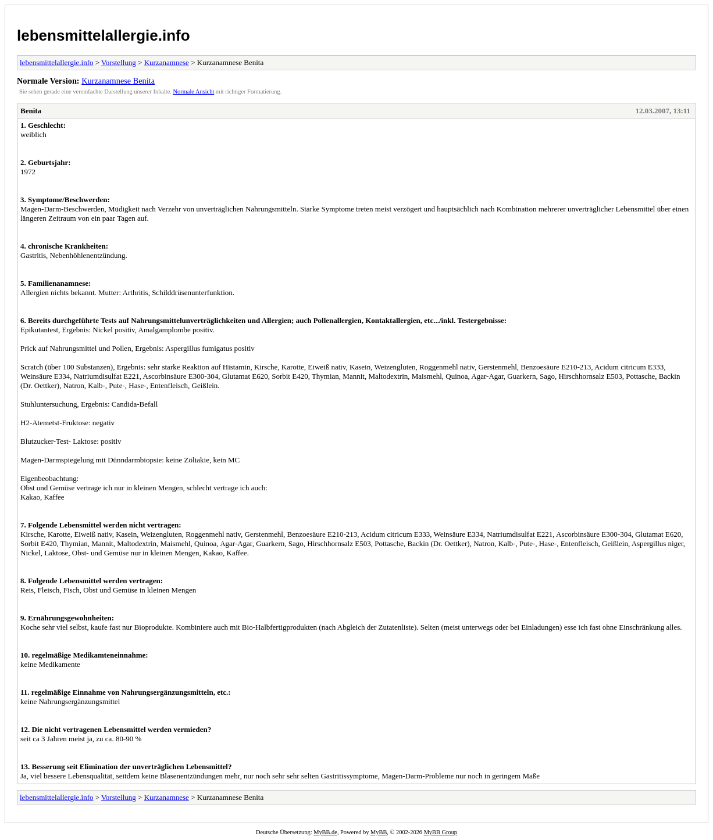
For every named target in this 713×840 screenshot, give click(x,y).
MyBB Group (440, 832)
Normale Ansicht (194, 91)
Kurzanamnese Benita (118, 80)
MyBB (378, 832)
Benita (30, 110)
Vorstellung (118, 62)
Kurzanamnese (166, 62)
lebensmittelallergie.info (103, 35)
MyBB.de (325, 832)
